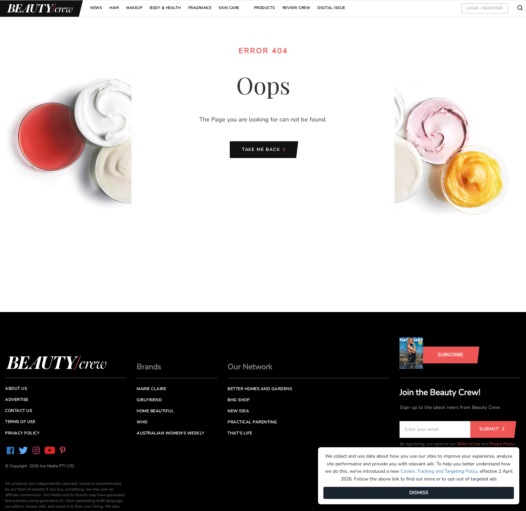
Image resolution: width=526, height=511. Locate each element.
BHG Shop (238, 400)
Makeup (134, 7)
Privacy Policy (501, 444)
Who (142, 422)
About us (16, 388)
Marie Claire (151, 389)
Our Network (249, 367)
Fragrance (200, 7)
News (96, 7)
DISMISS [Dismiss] (418, 493)
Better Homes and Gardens (259, 389)
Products (264, 7)
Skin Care (229, 7)
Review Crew (296, 7)
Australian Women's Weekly (170, 433)
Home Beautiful (155, 411)
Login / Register (485, 8)
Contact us (18, 410)
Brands (149, 367)
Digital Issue (331, 7)
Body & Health (165, 7)
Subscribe (450, 355)
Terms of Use (468, 444)
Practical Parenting (252, 422)
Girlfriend (149, 400)
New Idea (238, 411)
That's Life (239, 433)
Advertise (17, 399)
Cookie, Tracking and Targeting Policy (439, 471)
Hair (114, 7)
